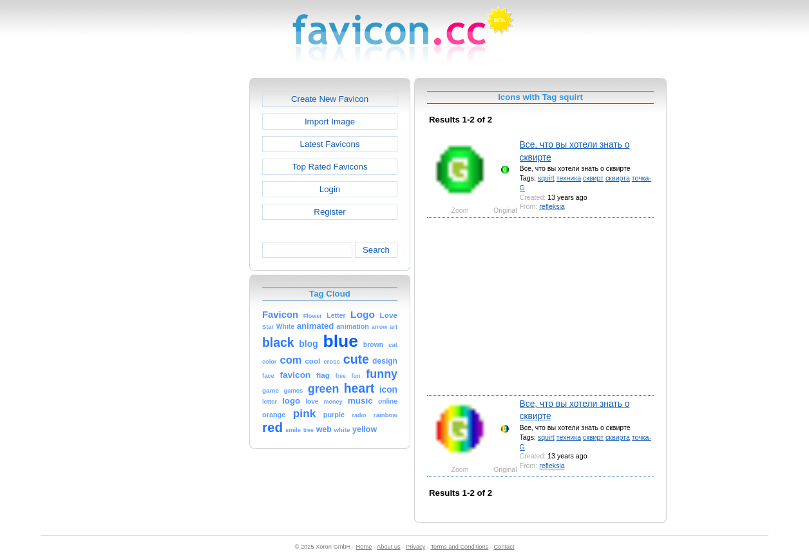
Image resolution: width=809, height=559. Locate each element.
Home (364, 547)
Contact (504, 547)
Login (329, 189)
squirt (546, 178)
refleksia (552, 206)
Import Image (330, 121)
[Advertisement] (193, 271)
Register (329, 212)
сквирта (617, 178)
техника (569, 178)
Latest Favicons (330, 144)
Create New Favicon (329, 99)
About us (389, 547)
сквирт (593, 178)
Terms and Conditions (459, 547)
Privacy (415, 547)
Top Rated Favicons (329, 167)
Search (376, 250)
